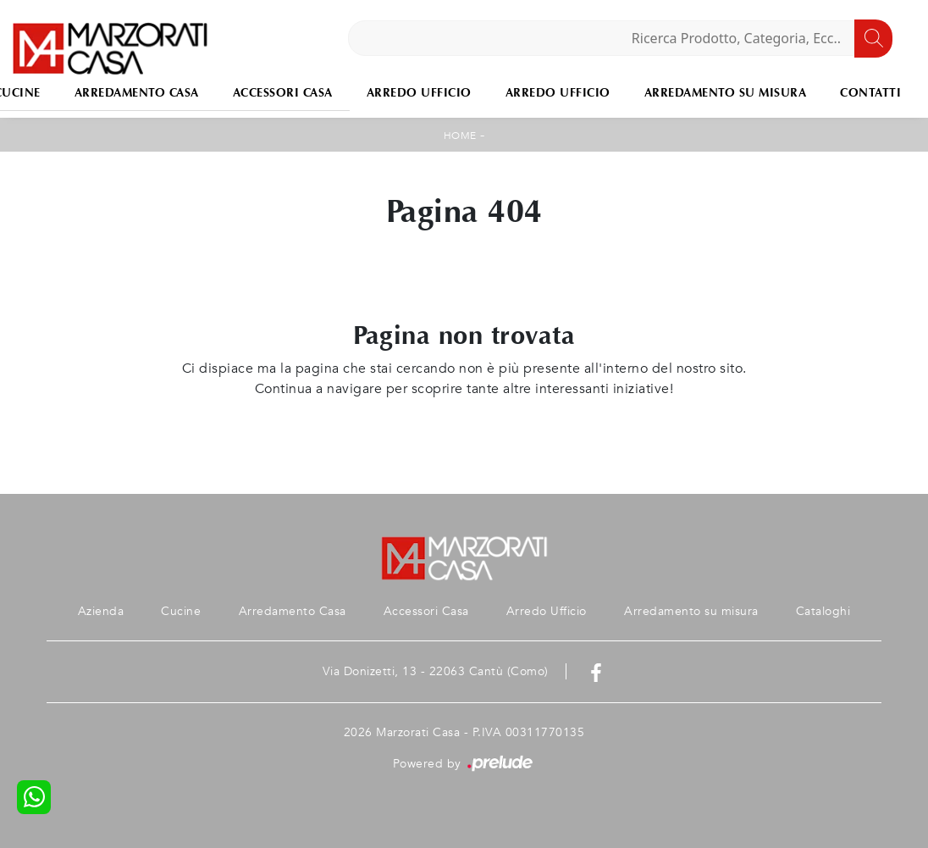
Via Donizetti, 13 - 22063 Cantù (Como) (436, 671)
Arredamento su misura (725, 93)
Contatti (870, 93)
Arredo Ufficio (419, 93)
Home (460, 135)
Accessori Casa (283, 93)
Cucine (181, 611)
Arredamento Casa (137, 93)
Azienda (101, 611)
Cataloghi (823, 611)
